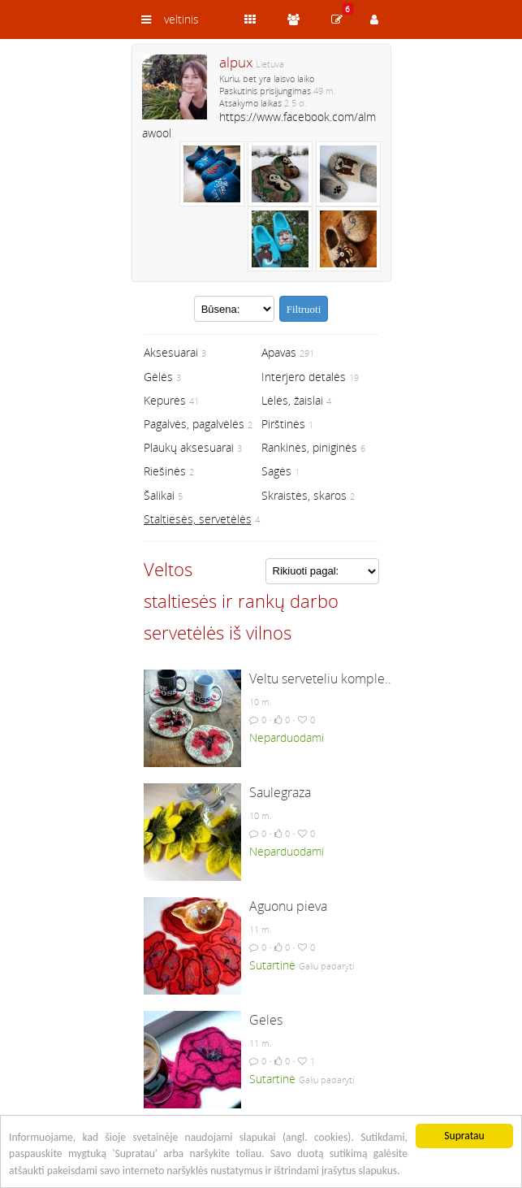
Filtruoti (304, 309)
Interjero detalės (303, 376)
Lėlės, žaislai (292, 400)
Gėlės (158, 376)
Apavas (278, 352)
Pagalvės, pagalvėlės (194, 423)
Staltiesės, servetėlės (198, 519)
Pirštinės (283, 423)
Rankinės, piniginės (309, 447)
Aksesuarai (171, 352)
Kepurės (165, 400)
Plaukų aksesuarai (189, 447)
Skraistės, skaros (304, 495)
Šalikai (159, 495)
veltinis (181, 19)
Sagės (276, 471)
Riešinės (165, 471)
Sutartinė (272, 965)
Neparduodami (286, 737)
